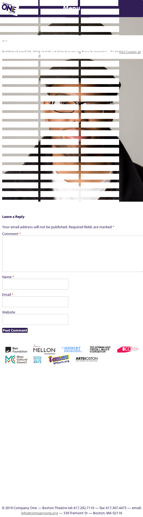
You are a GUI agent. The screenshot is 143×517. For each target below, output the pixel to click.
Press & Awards (75, 216)
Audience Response (106, 479)
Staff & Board (97, 433)
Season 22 (51, 433)
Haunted (51, 414)
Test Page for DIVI (114, 433)
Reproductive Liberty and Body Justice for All (27, 427)
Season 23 (59, 433)
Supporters (114, 207)
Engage (106, 440)
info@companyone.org (39, 512)
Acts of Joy (42, 381)
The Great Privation (137, 433)
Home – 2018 (58, 414)
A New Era (27, 381)
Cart (136, 381)
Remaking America (19, 433)
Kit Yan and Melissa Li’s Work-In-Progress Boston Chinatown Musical (90, 401)
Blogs (105, 472)
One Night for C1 (3, 433)
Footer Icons (58, 492)
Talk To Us (90, 492)
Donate (19, 414)
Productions (82, 492)
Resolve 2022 (42, 433)
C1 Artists (98, 492)
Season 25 (66, 433)
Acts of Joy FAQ (50, 381)
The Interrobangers (3, 492)
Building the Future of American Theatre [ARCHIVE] (113, 375)
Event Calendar (74, 492)
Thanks (121, 492)
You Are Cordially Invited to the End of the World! (42, 486)
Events (106, 492)
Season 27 (82, 433)
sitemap (51, 492)
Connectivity (11, 414)
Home (4, 381)
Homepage (66, 414)
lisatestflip (105, 414)
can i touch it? (129, 381)
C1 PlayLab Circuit (106, 446)
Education (27, 414)
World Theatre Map (105, 466)
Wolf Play (27, 492)
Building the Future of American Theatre (105, 375)
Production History (11, 433)
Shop (90, 433)
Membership (113, 414)
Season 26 (74, 433)
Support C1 (105, 433)
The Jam (11, 492)
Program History (106, 453)
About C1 (35, 381)
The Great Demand (129, 433)
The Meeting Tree (19, 492)
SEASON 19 (114, 492)
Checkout (3, 414)
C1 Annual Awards (35, 216)
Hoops (74, 414)
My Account (129, 414)
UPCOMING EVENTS (106, 459)
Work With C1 (35, 492)
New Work (137, 414)
